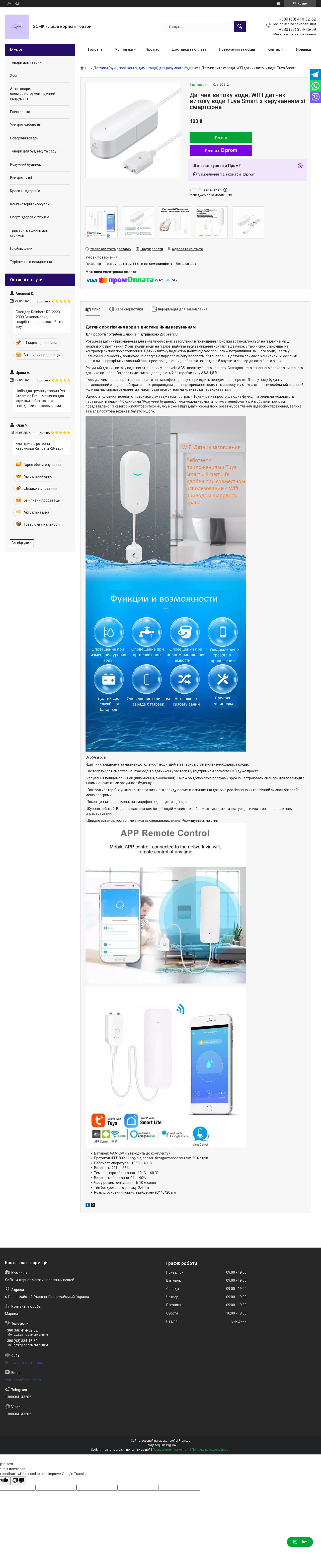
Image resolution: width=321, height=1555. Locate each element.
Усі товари (124, 49)
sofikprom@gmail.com (23, 1380)
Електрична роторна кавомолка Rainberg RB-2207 (39, 446)
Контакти (276, 49)
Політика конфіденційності (211, 1449)
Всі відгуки (20, 543)
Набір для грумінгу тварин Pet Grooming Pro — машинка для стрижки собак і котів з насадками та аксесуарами (40, 398)
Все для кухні (21, 178)
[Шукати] (240, 26)
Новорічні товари (24, 138)
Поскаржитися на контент (171, 1449)
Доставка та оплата (189, 49)
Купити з (221, 150)
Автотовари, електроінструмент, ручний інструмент (32, 94)
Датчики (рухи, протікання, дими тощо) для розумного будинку (145, 68)
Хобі (13, 75)
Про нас (152, 49)
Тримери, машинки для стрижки (29, 232)
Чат (300, 1542)
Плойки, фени (21, 249)
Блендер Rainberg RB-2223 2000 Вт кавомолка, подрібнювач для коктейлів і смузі (39, 319)
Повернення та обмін (237, 49)
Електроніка (20, 112)
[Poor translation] (18, 1481)
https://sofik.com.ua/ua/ (24, 1363)
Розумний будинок (25, 164)
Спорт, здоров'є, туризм (29, 217)
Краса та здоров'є (25, 191)
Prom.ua (184, 1440)
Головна (95, 49)
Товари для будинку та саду (33, 151)
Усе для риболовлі (25, 125)
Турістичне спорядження (31, 262)
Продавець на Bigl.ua (160, 1445)
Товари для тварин (26, 62)
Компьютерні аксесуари (30, 204)
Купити (221, 137)
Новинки (303, 49)
